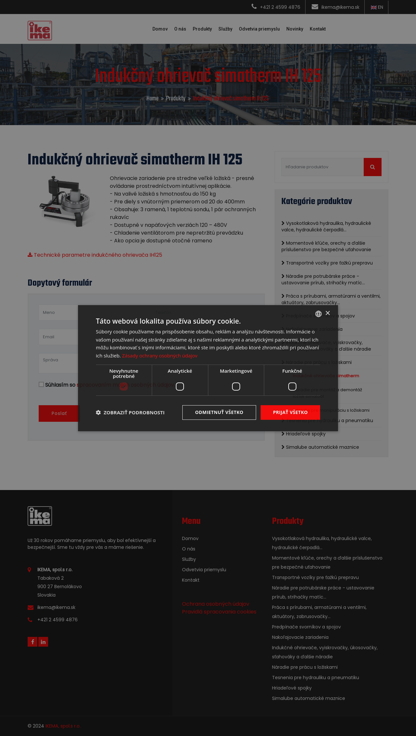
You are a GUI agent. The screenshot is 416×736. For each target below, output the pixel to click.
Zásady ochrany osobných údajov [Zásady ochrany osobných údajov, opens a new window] (159, 355)
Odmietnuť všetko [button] (219, 412)
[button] (130, 412)
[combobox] (318, 313)
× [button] (327, 313)
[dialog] (208, 368)
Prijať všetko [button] (290, 412)
